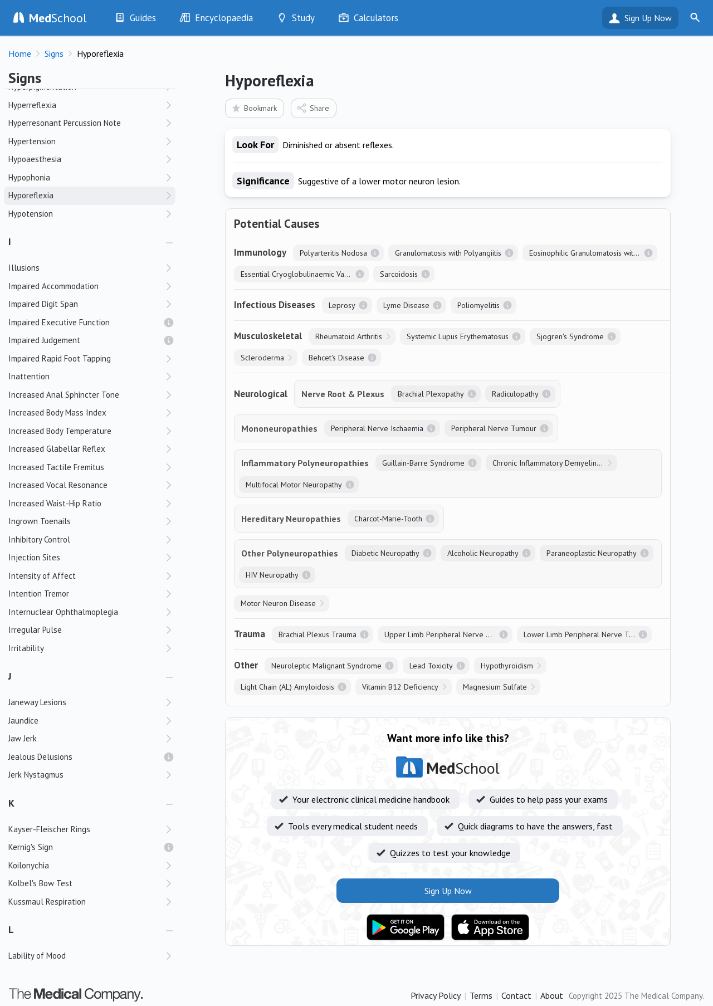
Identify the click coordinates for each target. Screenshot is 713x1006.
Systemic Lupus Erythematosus (458, 336)
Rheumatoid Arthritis (348, 336)
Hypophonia (29, 177)
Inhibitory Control (39, 539)
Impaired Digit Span (43, 304)
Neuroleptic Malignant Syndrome (326, 666)
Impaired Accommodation (53, 286)
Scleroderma (262, 358)
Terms (481, 995)
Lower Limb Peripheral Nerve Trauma (586, 634)
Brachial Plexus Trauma (317, 634)
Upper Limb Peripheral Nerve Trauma (447, 634)
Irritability (26, 648)
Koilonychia (28, 865)
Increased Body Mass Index (57, 412)
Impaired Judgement (44, 340)
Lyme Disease (406, 305)
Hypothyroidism (507, 666)
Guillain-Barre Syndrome (423, 463)
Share (312, 108)
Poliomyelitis (478, 305)
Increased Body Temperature (59, 431)
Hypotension (30, 213)
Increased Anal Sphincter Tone (63, 394)
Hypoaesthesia (34, 159)
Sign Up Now (648, 17)
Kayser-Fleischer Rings (49, 829)
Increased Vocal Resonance (58, 485)
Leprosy (342, 305)
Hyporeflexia (30, 195)
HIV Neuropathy (272, 575)
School (58, 18)
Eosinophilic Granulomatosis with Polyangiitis (593, 253)
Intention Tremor (38, 593)
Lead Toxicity (431, 666)
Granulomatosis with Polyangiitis (448, 253)
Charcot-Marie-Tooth (388, 519)
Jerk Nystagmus (36, 774)
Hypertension (32, 141)
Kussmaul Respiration (47, 901)
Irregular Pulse (35, 629)
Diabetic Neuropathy (385, 553)
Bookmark (254, 108)
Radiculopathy (515, 394)
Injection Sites (34, 557)
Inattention (29, 376)
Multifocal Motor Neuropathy (294, 485)
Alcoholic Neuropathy (483, 553)
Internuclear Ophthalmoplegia (63, 612)
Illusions (24, 267)
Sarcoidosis (399, 274)
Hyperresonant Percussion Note (64, 123)
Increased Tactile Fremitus (56, 467)
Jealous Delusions (40, 756)
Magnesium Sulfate (495, 687)
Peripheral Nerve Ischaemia (377, 428)
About (551, 995)
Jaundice (23, 720)
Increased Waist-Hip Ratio (54, 503)
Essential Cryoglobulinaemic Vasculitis (303, 274)
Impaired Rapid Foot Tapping (59, 358)
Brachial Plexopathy (431, 394)
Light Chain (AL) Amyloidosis (287, 687)
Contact (516, 995)
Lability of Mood (37, 955)
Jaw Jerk (22, 738)
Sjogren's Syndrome (570, 336)
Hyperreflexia (32, 105)
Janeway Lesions (37, 702)
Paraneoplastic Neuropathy (591, 553)
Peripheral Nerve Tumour (493, 428)
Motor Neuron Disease (278, 603)
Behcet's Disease (336, 358)
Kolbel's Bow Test (40, 883)
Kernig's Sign (30, 847)
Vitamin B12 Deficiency (400, 687)
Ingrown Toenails (39, 521)
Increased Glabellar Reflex (56, 448)
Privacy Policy (436, 995)
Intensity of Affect (42, 575)
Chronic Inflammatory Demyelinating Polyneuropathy (554, 463)
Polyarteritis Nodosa (333, 253)
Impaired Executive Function (59, 322)
